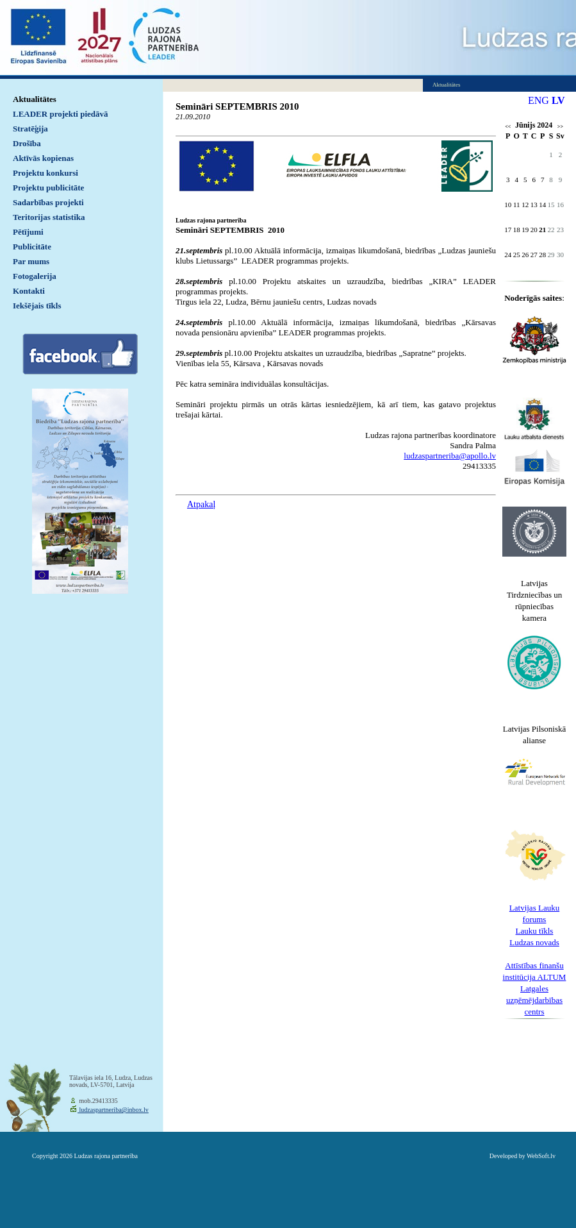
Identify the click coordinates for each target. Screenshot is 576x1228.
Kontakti (29, 291)
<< (508, 127)
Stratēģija (30, 128)
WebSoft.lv (541, 1155)
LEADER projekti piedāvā (60, 114)
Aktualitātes (34, 99)
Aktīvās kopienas (43, 158)
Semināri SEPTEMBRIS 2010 (237, 106)
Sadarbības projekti (48, 202)
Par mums (31, 261)
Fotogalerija (34, 276)
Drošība (27, 143)
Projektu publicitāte (48, 187)
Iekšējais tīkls (37, 305)
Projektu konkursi (45, 173)
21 (542, 229)
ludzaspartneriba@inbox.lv (113, 1109)
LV (558, 100)
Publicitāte (32, 246)
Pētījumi (28, 232)
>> (560, 127)
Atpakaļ (201, 504)
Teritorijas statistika (49, 217)
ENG (538, 100)
